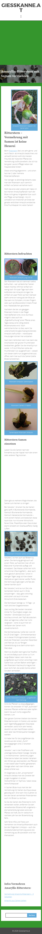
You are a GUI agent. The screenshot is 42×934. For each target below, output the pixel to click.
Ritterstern (13, 151)
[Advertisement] (21, 43)
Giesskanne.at (21, 8)
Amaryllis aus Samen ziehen (15, 900)
